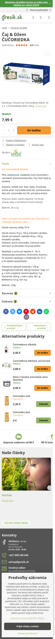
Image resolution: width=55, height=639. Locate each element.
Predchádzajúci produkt (14, 327)
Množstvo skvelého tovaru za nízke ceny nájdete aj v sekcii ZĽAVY (26, 3)
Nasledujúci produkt (41, 327)
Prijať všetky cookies (27, 626)
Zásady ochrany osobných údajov (27, 618)
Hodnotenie (8, 45)
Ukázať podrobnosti (28, 633)
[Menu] (49, 17)
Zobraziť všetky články (16, 522)
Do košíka (34, 130)
